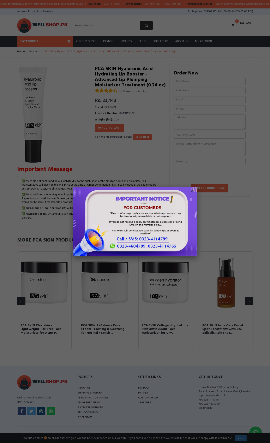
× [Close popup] (192, 191)
